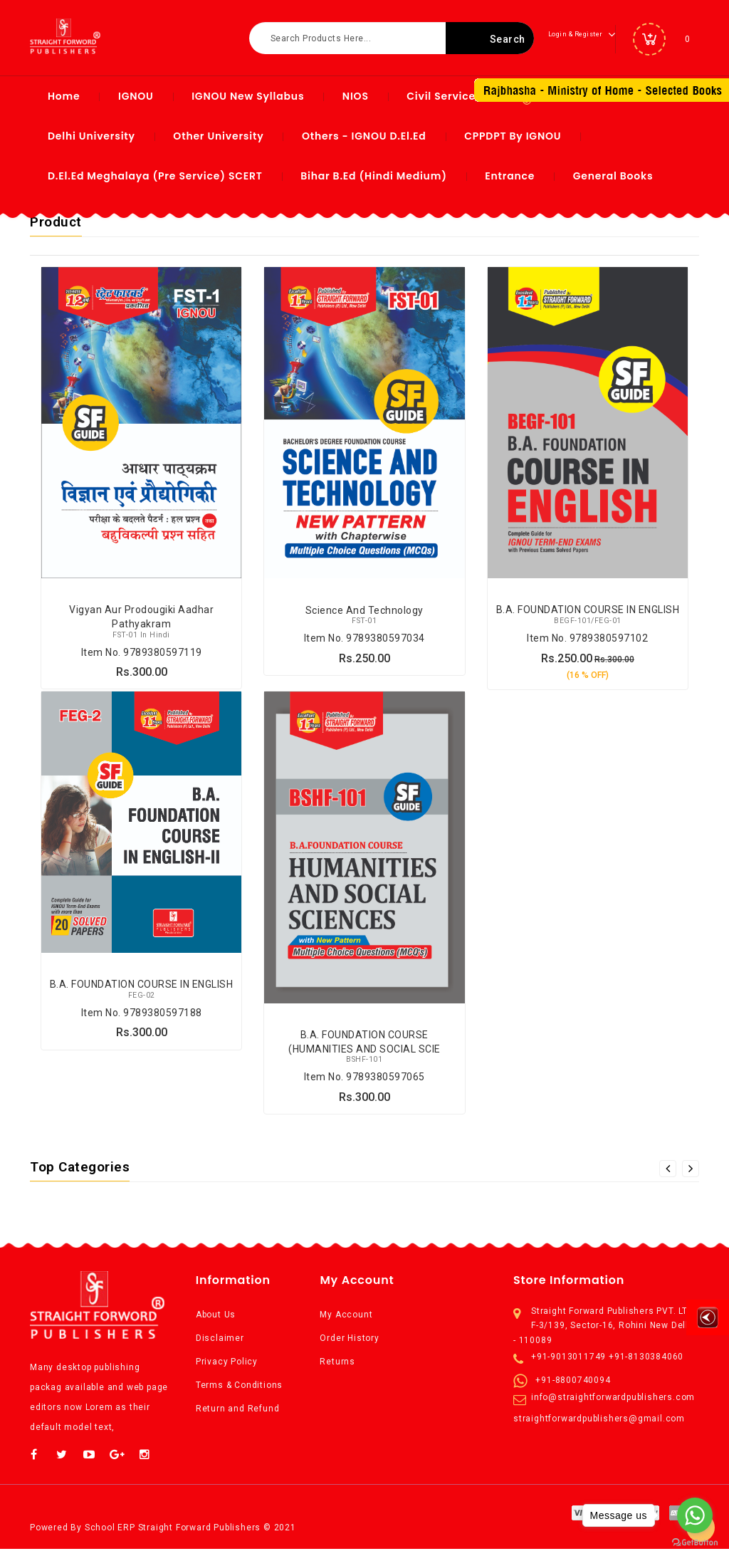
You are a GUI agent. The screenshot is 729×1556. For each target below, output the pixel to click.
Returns (337, 1369)
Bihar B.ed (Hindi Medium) (373, 176)
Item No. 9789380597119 (141, 655)
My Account (346, 1322)
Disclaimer (220, 1345)
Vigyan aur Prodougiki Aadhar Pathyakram (141, 622)
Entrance (510, 176)
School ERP (110, 1535)
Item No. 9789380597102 (587, 641)
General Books (613, 176)
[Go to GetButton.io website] (695, 1542)
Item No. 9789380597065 (364, 1083)
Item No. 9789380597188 (141, 1019)
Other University (218, 136)
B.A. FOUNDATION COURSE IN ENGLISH (588, 616)
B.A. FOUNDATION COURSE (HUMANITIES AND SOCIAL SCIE (364, 1050)
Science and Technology (364, 616)
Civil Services (444, 96)
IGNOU (136, 96)
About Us (216, 1322)
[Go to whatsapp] (695, 1515)
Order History (349, 1345)
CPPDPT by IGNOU (512, 136)
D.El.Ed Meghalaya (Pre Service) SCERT (155, 176)
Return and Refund (238, 1416)
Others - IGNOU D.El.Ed (364, 136)
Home (64, 96)
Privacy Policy (227, 1369)
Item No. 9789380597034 (364, 641)
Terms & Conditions (239, 1392)
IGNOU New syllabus (248, 96)
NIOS (355, 96)
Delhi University (91, 136)
